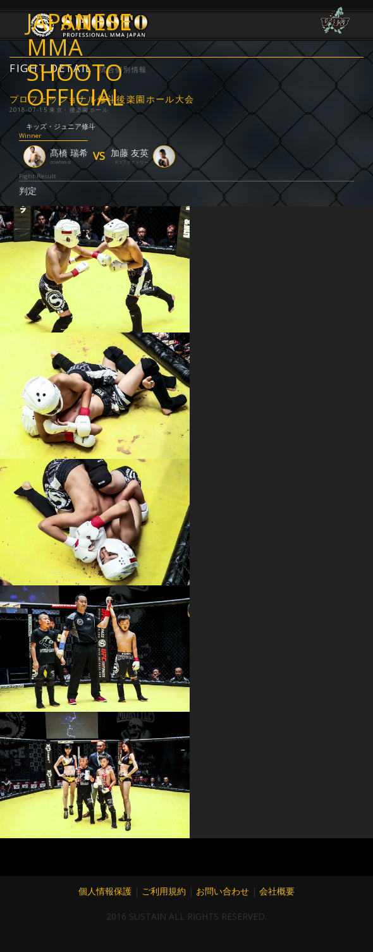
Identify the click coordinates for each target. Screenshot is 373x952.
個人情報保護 (104, 891)
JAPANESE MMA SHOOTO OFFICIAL (79, 34)
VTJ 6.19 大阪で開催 (335, 20)
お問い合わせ (222, 891)
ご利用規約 (164, 891)
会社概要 (277, 891)
